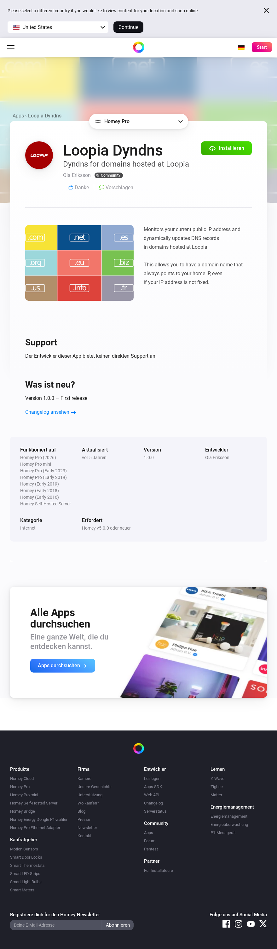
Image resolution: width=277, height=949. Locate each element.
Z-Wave (217, 778)
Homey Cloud (22, 778)
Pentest (151, 849)
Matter (216, 795)
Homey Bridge (22, 811)
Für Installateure (158, 870)
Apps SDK (153, 786)
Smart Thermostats (27, 865)
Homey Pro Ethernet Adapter (35, 827)
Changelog (153, 803)
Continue (128, 27)
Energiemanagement (229, 816)
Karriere (84, 778)
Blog (81, 811)
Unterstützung (90, 795)
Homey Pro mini (24, 795)
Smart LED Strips (25, 873)
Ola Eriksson (217, 457)
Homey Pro (20, 786)
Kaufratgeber (23, 840)
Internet (28, 528)
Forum (149, 840)
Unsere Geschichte (95, 786)
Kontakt (84, 835)
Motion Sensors (24, 849)
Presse (84, 819)
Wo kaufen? (88, 803)
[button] (58, 27)
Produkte (19, 769)
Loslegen (152, 778)
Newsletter (87, 827)
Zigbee (217, 786)
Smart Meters (22, 890)
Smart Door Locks (26, 857)
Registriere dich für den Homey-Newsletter (55, 915)
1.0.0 (149, 457)
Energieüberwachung (229, 824)
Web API (151, 795)
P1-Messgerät (223, 832)
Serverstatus (155, 811)
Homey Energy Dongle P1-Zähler (38, 819)
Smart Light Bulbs (26, 881)
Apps (18, 116)
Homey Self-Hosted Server (33, 803)
